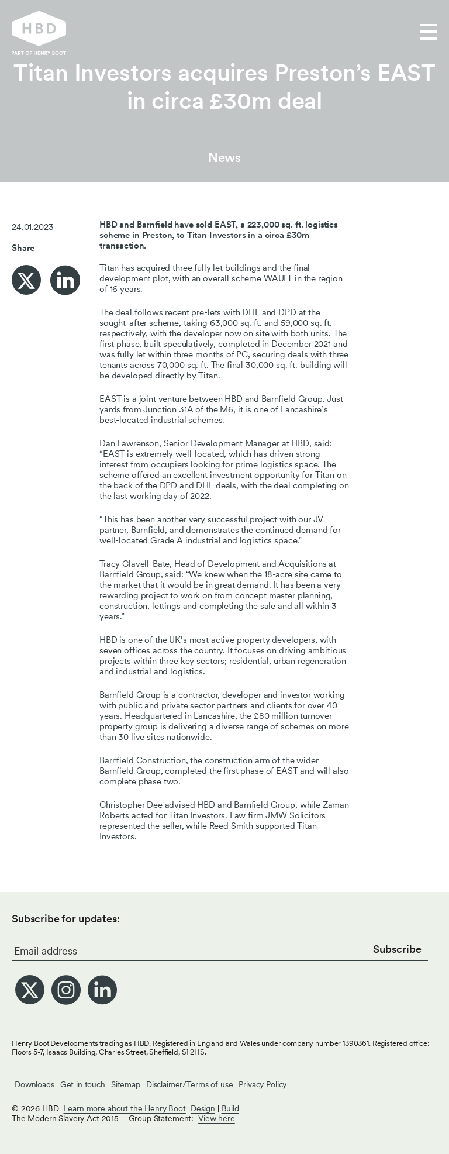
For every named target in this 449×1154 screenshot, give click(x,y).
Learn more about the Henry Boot (125, 1108)
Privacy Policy (262, 1084)
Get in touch (82, 1084)
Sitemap (125, 1084)
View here (216, 1118)
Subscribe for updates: (66, 918)
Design (203, 1108)
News (224, 157)
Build (230, 1108)
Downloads (34, 1084)
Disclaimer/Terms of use (189, 1084)
